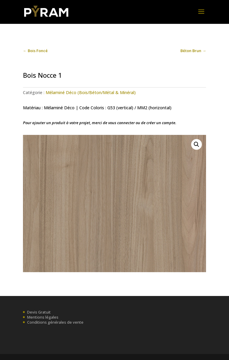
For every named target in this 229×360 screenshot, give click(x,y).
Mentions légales (42, 317)
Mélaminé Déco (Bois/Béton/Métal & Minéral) (91, 92)
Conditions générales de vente (55, 322)
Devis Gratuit (39, 312)
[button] (196, 144)
